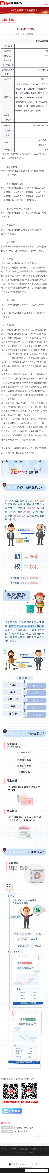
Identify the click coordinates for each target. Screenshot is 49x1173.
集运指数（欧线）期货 (23, 1128)
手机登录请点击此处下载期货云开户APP (17, 1079)
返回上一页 (41, 1136)
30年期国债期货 (20, 1131)
